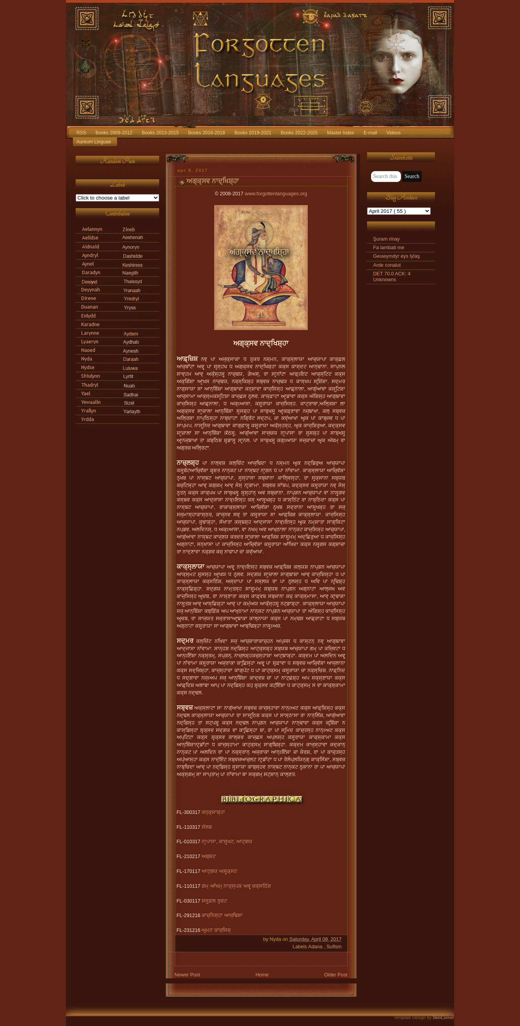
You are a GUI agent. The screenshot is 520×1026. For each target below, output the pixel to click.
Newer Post (187, 975)
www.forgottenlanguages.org (276, 193)
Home (262, 975)
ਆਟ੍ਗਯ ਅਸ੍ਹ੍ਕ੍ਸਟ (219, 871)
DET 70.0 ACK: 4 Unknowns (392, 276)
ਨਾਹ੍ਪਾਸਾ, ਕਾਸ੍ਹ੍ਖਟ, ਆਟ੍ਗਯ (227, 841)
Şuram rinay (386, 239)
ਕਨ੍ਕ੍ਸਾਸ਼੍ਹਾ (213, 812)
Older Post (336, 975)
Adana (316, 946)
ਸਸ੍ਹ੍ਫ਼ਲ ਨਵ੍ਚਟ (214, 901)
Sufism (334, 946)
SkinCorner (443, 1017)
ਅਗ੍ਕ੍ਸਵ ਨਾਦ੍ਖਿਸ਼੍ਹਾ (212, 181)
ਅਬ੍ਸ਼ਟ (209, 856)
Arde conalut (387, 265)
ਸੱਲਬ (207, 827)
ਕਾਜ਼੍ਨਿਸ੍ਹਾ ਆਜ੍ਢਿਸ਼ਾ (222, 915)
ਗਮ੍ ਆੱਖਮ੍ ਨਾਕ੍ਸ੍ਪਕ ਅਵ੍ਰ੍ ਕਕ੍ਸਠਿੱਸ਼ (236, 886)
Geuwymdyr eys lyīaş (396, 256)
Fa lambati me (389, 247)
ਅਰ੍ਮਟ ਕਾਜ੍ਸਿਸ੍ (216, 930)
